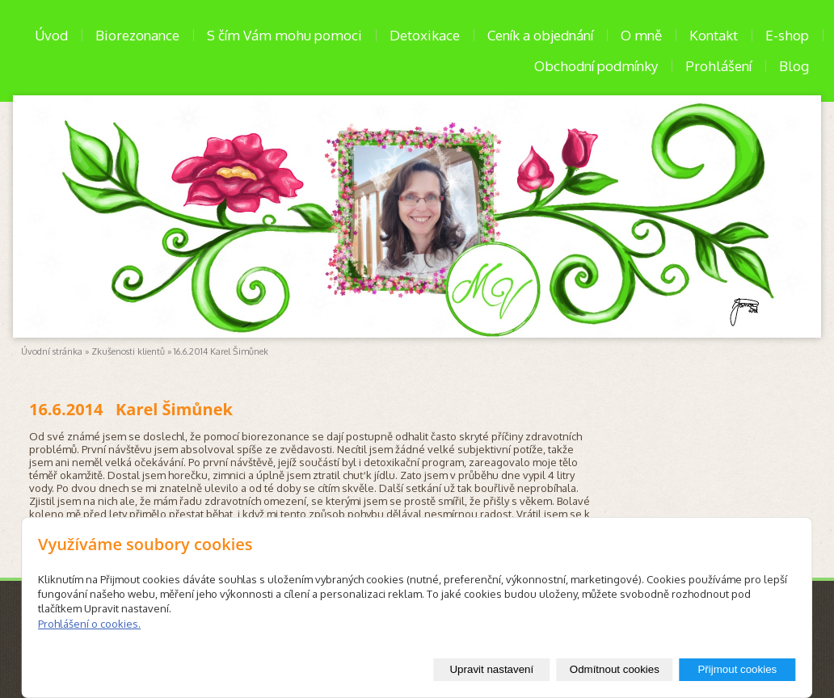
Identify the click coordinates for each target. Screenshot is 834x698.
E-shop (787, 35)
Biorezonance (137, 35)
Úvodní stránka (51, 351)
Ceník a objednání (540, 35)
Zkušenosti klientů (128, 351)
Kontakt (713, 35)
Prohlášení (718, 65)
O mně (641, 35)
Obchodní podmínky (596, 65)
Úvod (51, 35)
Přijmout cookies (737, 669)
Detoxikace (425, 35)
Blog (794, 65)
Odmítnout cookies (614, 669)
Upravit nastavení (491, 669)
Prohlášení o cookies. (89, 623)
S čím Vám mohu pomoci (284, 35)
